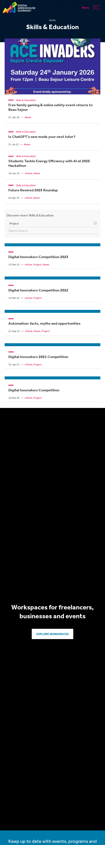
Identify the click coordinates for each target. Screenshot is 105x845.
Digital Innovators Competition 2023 (38, 256)
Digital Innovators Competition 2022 (38, 290)
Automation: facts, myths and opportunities (44, 323)
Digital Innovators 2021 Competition (38, 356)
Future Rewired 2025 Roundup (33, 190)
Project (37, 264)
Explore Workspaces (52, 634)
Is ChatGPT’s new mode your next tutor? (42, 136)
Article (28, 173)
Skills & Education (26, 100)
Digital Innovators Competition (33, 390)
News (28, 117)
